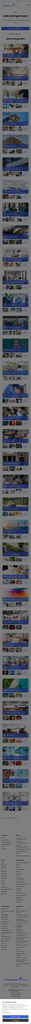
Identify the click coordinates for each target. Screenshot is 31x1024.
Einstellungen (15, 1020)
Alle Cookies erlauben (15, 1016)
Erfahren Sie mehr (6, 1012)
